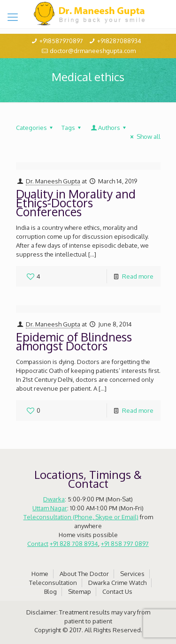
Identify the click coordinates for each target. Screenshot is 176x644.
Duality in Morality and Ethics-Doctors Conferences (76, 202)
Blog (50, 591)
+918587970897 (61, 41)
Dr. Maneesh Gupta (53, 181)
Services (132, 573)
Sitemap (79, 591)
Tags (72, 127)
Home (39, 573)
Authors (109, 127)
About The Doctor (84, 573)
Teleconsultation (53, 582)
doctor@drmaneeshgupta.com (93, 50)
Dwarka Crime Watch (117, 582)
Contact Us (117, 591)
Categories (35, 127)
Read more (137, 276)
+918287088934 (119, 41)
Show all (144, 136)
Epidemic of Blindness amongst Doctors (74, 341)
